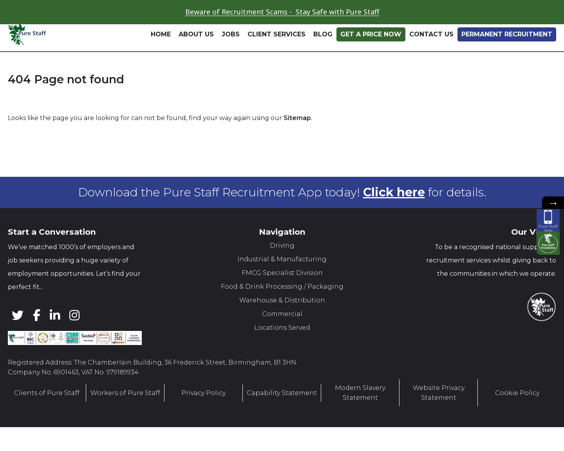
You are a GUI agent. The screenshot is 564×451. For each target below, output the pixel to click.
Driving (282, 245)
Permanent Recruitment (506, 34)
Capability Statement (282, 392)
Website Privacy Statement (439, 392)
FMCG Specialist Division (282, 273)
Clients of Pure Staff (47, 392)
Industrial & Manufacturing (282, 259)
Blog (323, 34)
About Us (196, 34)
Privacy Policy (203, 392)
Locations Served (282, 327)
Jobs (231, 34)
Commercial (282, 314)
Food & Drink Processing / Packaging (282, 286)
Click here (394, 192)
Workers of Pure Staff (125, 392)
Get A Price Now (370, 34)
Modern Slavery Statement (360, 392)
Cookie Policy (517, 392)
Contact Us (431, 34)
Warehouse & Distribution (282, 300)
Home (161, 34)
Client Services (277, 34)
